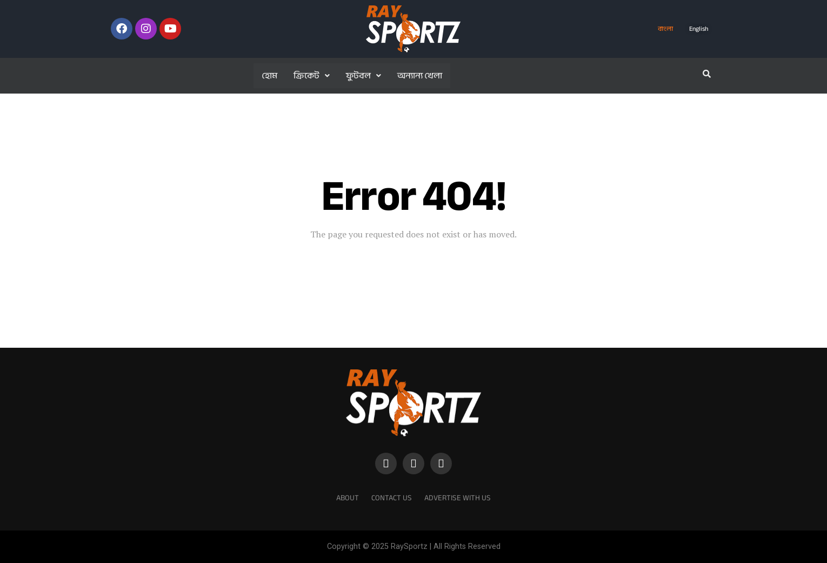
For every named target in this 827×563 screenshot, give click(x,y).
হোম (269, 76)
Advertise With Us (457, 498)
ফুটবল (363, 76)
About (347, 498)
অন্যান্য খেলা (419, 76)
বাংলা (665, 29)
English (698, 29)
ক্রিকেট (312, 76)
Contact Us (391, 498)
